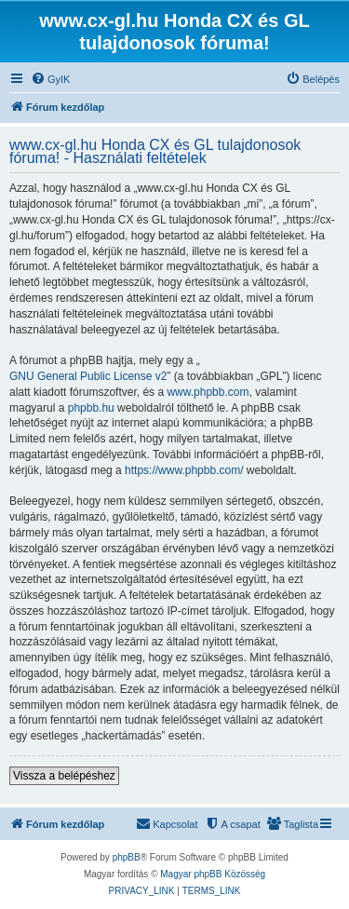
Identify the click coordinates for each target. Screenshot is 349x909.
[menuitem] (50, 79)
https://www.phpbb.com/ (184, 470)
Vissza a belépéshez (64, 775)
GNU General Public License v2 (88, 376)
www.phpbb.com (207, 392)
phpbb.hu (91, 407)
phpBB (127, 857)
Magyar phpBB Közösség (212, 874)
